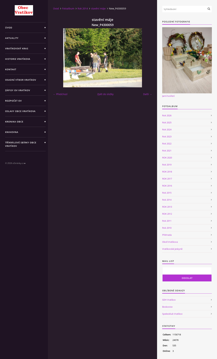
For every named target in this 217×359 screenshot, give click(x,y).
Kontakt (10, 69)
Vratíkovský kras (16, 48)
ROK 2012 (167, 213)
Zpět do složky (105, 94)
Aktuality (11, 38)
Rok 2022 (166, 143)
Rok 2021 (166, 150)
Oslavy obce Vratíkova (20, 111)
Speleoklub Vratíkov (172, 313)
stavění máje (98, 8)
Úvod (8, 27)
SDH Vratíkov (169, 299)
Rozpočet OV (13, 100)
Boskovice (167, 306)
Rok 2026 (166, 115)
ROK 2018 (167, 171)
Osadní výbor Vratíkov (20, 79)
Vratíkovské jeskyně (172, 248)
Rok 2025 (166, 122)
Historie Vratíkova (17, 58)
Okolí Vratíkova (170, 241)
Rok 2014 (83, 8)
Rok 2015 (166, 192)
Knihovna (11, 132)
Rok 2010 (166, 227)
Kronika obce (14, 121)
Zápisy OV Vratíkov (17, 90)
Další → (147, 94)
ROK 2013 (167, 206)
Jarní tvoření (168, 95)
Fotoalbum (68, 8)
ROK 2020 (167, 157)
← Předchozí (60, 94)
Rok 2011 (166, 220)
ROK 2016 (167, 185)
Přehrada (167, 234)
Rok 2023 (166, 136)
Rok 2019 (166, 164)
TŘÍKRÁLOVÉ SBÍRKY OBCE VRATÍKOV (20, 144)
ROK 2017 (167, 178)
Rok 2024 (166, 129)
